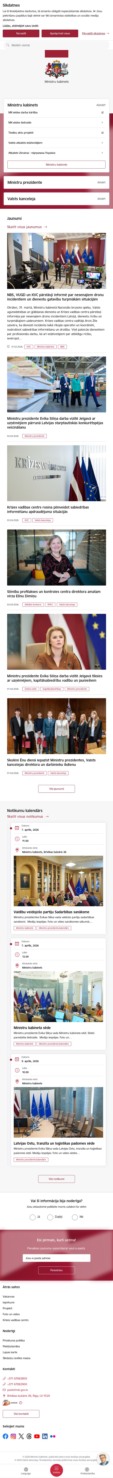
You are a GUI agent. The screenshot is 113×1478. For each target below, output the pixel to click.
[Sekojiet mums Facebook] (5, 1436)
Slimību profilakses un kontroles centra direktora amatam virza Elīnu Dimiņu (54, 593)
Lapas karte (10, 1352)
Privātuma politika (14, 1340)
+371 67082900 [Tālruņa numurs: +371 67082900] (17, 1384)
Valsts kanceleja (43, 520)
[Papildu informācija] (20, 1402)
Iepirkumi (8, 1302)
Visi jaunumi (56, 788)
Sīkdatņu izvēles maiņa (16, 1358)
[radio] (35, 1216)
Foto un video (11, 1314)
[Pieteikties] (56, 1270)
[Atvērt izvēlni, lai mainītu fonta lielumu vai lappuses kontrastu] (87, 1471)
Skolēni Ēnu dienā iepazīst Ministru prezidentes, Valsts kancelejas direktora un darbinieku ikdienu (51, 762)
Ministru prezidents (34, 436)
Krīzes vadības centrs (16, 1320)
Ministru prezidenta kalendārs (54, 928)
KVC (29, 346)
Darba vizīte (31, 689)
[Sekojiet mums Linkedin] (45, 1436)
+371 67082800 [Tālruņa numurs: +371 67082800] (17, 1378)
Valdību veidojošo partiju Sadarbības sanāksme (51, 912)
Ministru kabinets (56, 164)
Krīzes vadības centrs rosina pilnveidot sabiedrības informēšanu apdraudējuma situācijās (48, 509)
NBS (62, 346)
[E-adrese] (10, 1403)
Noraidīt (21, 33)
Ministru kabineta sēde (32, 1028)
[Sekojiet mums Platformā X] (21, 1436)
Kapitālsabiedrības (52, 689)
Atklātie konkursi (33, 604)
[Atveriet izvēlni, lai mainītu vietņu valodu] (26, 1471)
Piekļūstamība (11, 1346)
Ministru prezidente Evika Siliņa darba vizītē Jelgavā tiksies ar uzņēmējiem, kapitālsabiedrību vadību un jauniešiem (54, 678)
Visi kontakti (21, 1414)
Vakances (8, 1296)
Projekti (7, 1308)
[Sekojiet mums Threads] (29, 1436)
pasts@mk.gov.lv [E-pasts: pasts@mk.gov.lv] (17, 1390)
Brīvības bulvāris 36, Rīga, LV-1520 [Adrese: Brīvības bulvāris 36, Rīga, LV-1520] (28, 1396)
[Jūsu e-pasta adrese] (56, 1258)
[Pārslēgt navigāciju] (56, 1470)
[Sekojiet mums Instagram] (13, 1436)
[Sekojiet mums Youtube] (37, 1436)
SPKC (50, 604)
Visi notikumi (56, 1179)
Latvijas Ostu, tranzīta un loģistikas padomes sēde (54, 1143)
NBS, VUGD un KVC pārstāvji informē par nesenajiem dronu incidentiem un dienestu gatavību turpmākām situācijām (55, 297)
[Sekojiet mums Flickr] (52, 1436)
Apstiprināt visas (60, 33)
